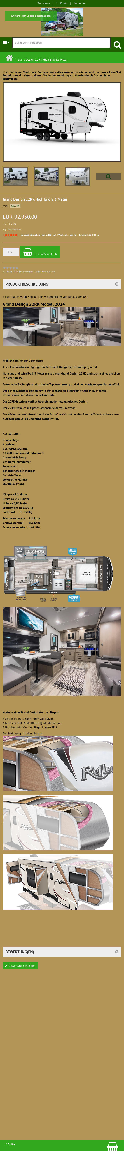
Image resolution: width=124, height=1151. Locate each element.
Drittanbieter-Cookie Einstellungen (31, 15)
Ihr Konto (62, 3)
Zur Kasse (44, 3)
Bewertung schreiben (20, 965)
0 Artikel (11, 1144)
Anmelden (80, 3)
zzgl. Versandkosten (12, 229)
